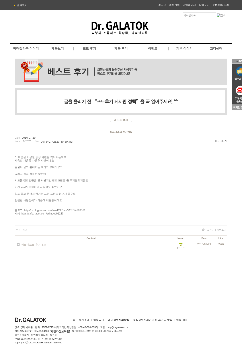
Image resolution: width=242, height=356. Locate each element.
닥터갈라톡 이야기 (26, 48)
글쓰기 (210, 230)
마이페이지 (189, 4)
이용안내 (181, 320)
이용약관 (98, 320)
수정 (18, 230)
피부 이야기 (184, 48)
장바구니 (204, 4)
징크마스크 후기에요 (33, 244)
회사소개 (84, 320)
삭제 (25, 230)
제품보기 (57, 48)
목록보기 (221, 230)
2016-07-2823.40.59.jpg (56, 141)
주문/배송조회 (220, 4)
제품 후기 (121, 48)
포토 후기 (89, 48)
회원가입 (174, 4)
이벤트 (152, 48)
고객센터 (216, 48)
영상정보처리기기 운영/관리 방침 (152, 320)
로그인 (162, 4)
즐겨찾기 (20, 5)
